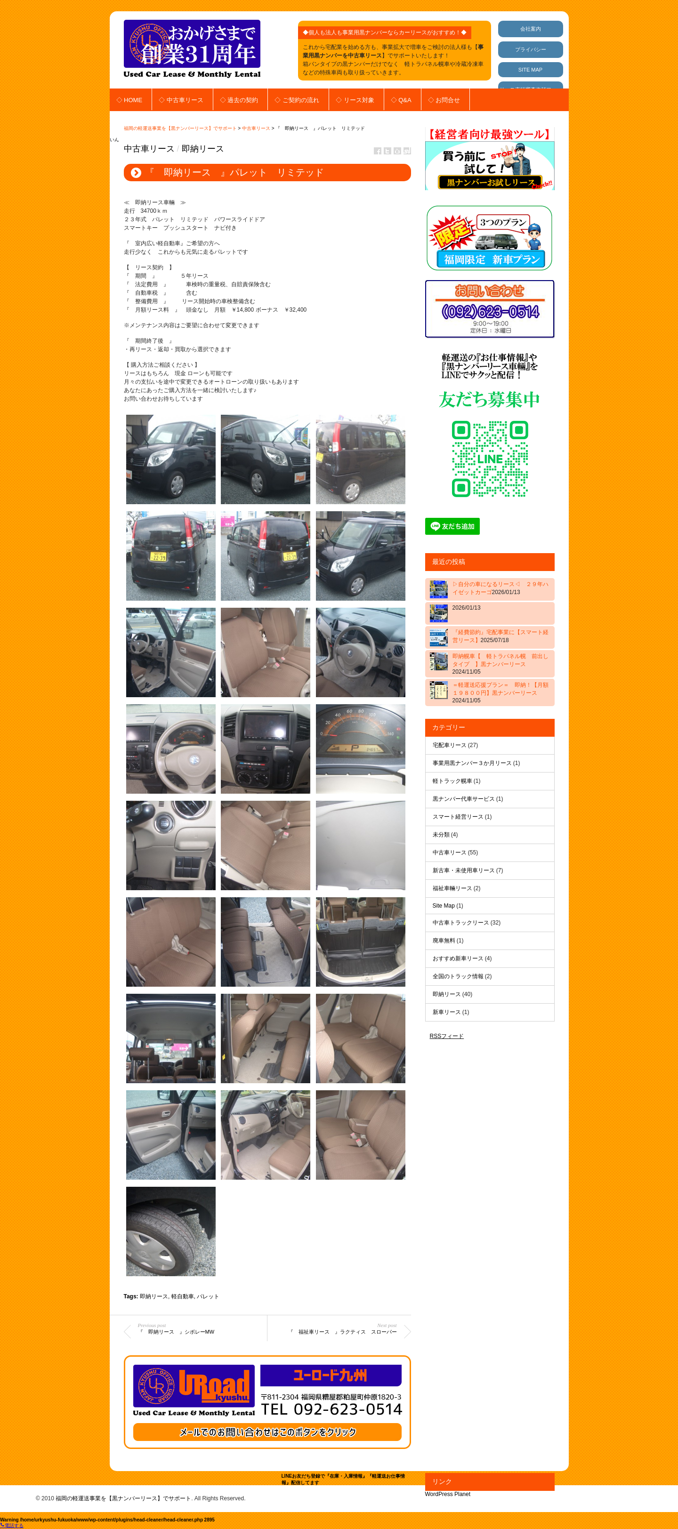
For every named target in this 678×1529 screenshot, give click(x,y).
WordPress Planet (448, 1494)
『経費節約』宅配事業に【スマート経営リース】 (500, 636)
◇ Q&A (401, 100)
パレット (208, 1296)
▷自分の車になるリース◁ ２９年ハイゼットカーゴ (500, 588)
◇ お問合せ (444, 100)
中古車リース (256, 128)
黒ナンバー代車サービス (464, 799)
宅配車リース (450, 745)
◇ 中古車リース (181, 100)
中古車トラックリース (461, 922)
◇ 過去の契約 (239, 100)
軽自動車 (182, 1296)
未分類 (441, 834)
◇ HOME (129, 100)
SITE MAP (530, 69)
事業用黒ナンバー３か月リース (472, 763)
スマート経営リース (458, 816)
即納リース (203, 148)
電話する (12, 1525)
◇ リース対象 (355, 100)
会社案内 (530, 29)
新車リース (447, 1012)
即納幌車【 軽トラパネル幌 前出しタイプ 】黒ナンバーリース (500, 664)
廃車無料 (444, 940)
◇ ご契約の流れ (296, 100)
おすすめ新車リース (458, 958)
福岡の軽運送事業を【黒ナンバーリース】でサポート (180, 128)
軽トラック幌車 (452, 781)
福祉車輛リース (452, 888)
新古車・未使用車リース (464, 870)
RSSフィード (447, 1036)
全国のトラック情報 (458, 976)
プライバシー (530, 49)
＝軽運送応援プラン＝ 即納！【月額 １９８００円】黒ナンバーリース (501, 693)
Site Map (444, 905)
